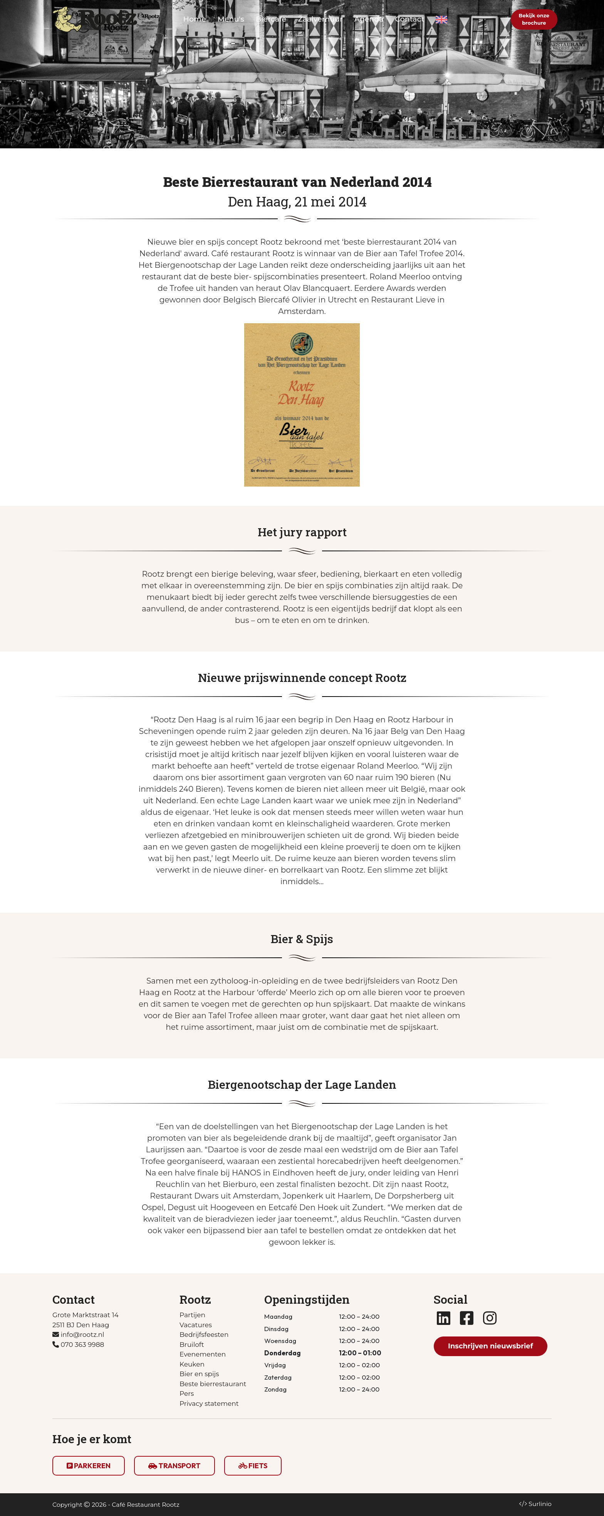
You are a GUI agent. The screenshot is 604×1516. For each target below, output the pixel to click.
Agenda (369, 19)
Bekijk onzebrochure (534, 19)
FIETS (252, 1465)
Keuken (192, 1364)
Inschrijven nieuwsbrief (490, 1346)
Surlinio (540, 1504)
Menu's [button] (231, 19)
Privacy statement (209, 1403)
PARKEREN (89, 1465)
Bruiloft (192, 1344)
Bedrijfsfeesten (204, 1334)
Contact (409, 19)
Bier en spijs (199, 1374)
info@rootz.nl (78, 1334)
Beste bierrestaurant (213, 1384)
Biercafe (271, 19)
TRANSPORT (174, 1465)
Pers (187, 1393)
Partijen (192, 1315)
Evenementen (203, 1354)
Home (194, 19)
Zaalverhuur (320, 19)
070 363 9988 (78, 1344)
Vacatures (196, 1325)
